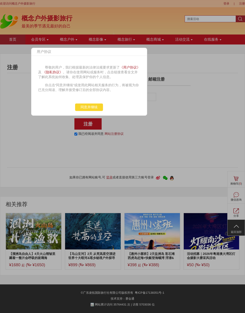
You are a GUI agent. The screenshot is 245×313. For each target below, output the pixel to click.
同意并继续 (89, 107)
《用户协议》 (130, 67)
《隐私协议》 (52, 72)
